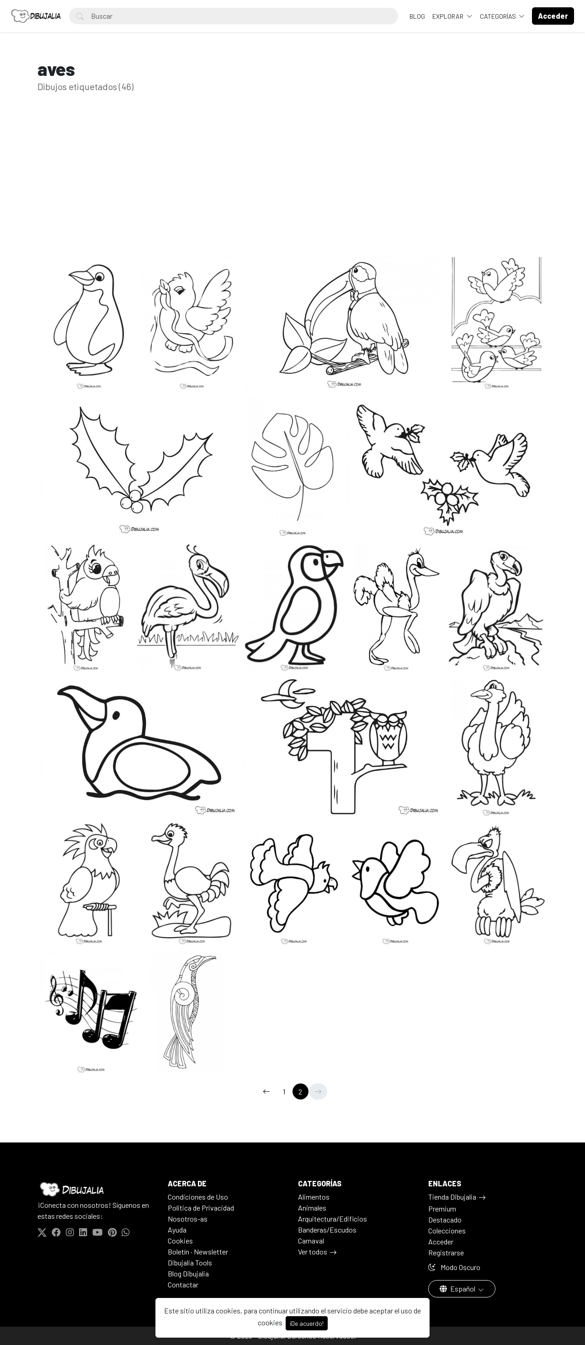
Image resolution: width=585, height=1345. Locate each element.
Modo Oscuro (454, 1267)
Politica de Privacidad (201, 1207)
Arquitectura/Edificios (332, 1218)
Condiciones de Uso (198, 1196)
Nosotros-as (187, 1218)
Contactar (183, 1284)
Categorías (498, 16)
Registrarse (446, 1252)
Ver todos (312, 1251)
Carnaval (311, 1240)
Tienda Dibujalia (452, 1196)
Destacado (445, 1219)
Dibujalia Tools (190, 1262)
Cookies (180, 1240)
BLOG (417, 16)
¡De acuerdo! (307, 1323)
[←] (266, 1091)
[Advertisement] (292, 187)
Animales (312, 1207)
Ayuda (177, 1229)
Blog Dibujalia (188, 1273)
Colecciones (447, 1230)
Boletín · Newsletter (198, 1251)
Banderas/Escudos (327, 1229)
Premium (442, 1208)
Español (458, 1288)
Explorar (448, 16)
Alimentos (314, 1196)
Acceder (440, 1241)
